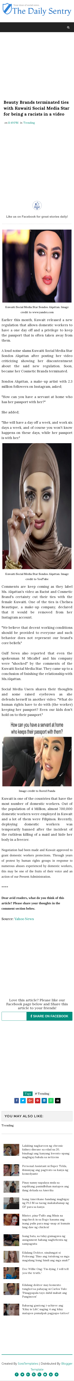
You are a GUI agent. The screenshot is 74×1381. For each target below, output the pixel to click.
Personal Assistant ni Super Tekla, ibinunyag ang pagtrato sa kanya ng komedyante (45, 1170)
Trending (29, 123)
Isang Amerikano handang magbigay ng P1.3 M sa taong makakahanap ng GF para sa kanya (45, 1203)
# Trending (42, 1094)
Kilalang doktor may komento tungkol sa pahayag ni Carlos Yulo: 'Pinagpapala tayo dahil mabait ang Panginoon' (44, 1291)
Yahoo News (24, 919)
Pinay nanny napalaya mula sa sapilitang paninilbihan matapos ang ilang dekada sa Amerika (45, 1186)
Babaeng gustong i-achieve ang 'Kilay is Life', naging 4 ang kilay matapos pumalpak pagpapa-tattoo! (45, 1309)
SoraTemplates (28, 1364)
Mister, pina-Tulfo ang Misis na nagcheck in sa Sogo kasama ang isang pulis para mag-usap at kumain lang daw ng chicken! (46, 1222)
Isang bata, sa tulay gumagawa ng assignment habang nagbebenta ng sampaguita (44, 1240)
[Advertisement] (37, 67)
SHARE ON (49, 1016)
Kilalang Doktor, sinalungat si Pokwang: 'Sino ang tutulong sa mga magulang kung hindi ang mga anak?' (46, 1256)
